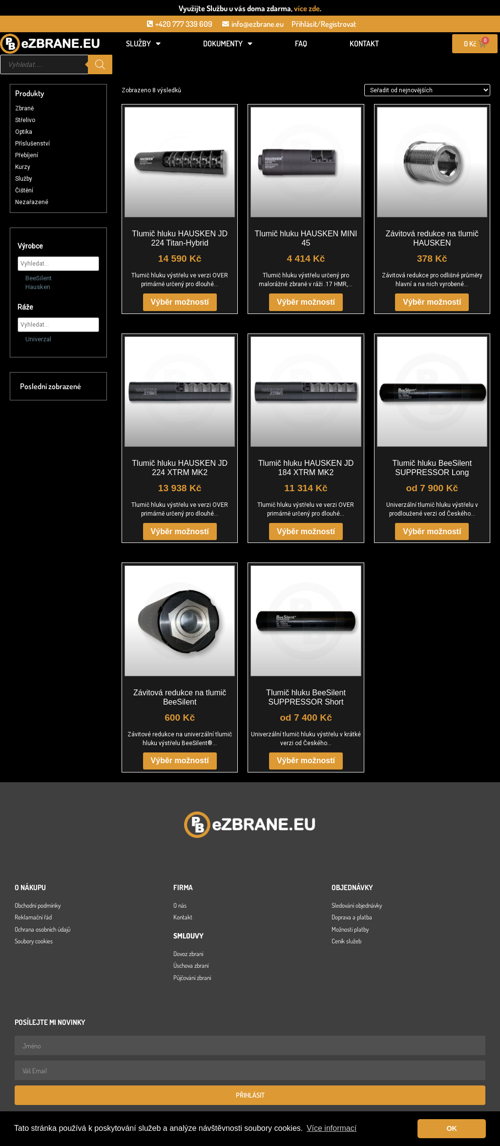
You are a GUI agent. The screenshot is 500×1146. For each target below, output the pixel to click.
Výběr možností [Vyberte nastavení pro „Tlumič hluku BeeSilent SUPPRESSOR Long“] (432, 531)
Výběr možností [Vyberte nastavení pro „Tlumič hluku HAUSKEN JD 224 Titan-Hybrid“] (180, 302)
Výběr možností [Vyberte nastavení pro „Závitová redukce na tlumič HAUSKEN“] (432, 302)
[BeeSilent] (21, 277)
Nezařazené (31, 202)
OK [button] (451, 1128)
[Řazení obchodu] (427, 90)
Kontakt (364, 43)
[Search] (100, 64)
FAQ (301, 43)
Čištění (24, 190)
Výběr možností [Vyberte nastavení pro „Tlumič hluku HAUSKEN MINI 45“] (306, 302)
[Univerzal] (21, 338)
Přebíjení (26, 155)
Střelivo (25, 120)
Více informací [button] (331, 1128)
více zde (307, 8)
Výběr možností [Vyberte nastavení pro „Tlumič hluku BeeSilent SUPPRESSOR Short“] (306, 760)
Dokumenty (227, 43)
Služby (143, 43)
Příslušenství (32, 143)
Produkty (29, 93)
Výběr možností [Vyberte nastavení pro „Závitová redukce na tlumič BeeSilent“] (180, 760)
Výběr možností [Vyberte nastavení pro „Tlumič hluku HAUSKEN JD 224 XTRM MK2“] (180, 531)
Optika (23, 131)
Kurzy (22, 167)
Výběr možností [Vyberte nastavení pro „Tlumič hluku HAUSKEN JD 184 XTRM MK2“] (306, 531)
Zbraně (24, 108)
